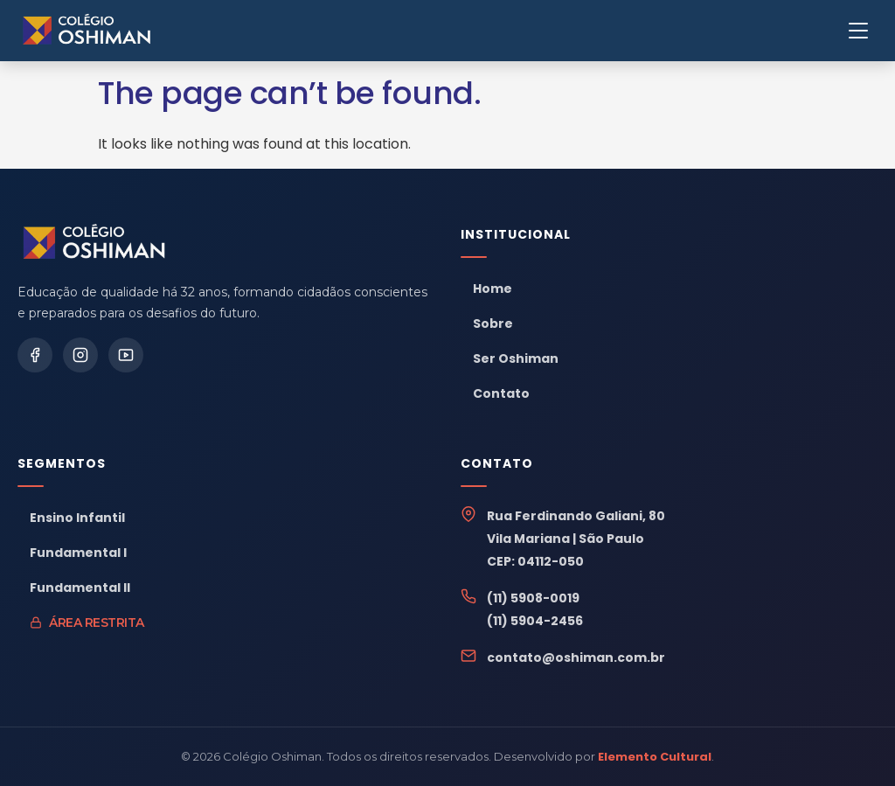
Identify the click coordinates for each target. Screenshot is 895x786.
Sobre (493, 323)
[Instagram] (80, 354)
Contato (501, 393)
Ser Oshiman (516, 358)
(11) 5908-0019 (533, 598)
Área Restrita (87, 622)
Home (492, 288)
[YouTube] (125, 354)
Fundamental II (80, 587)
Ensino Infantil (77, 517)
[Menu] (858, 30)
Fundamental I (78, 552)
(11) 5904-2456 (535, 620)
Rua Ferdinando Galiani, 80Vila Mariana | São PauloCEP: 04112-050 (576, 538)
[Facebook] (34, 354)
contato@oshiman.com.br (576, 657)
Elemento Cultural (654, 756)
